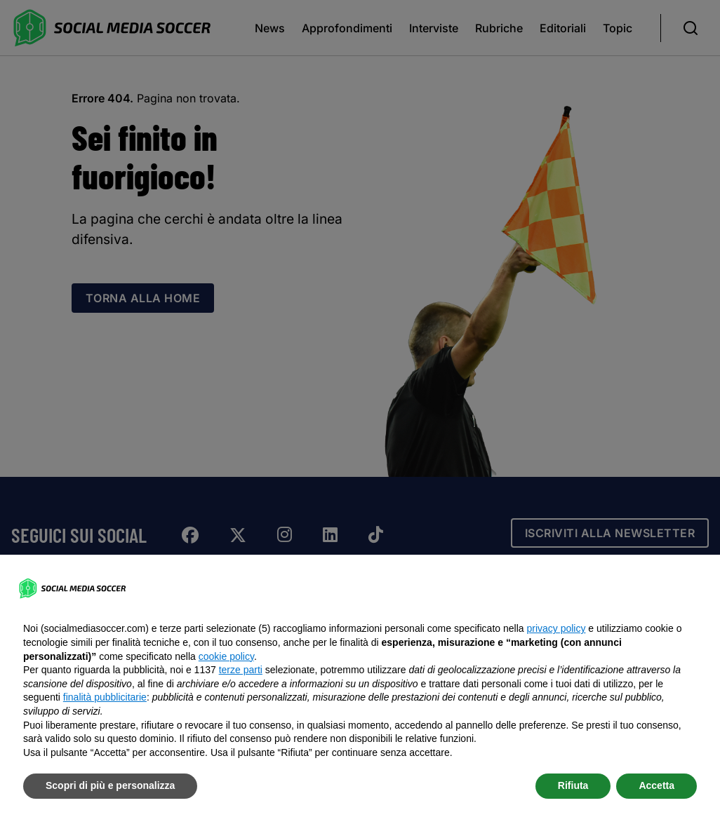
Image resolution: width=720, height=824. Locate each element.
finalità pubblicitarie (105, 697)
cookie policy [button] (226, 656)
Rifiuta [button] (573, 785)
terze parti (240, 669)
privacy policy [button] (555, 628)
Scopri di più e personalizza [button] (110, 785)
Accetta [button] (656, 785)
